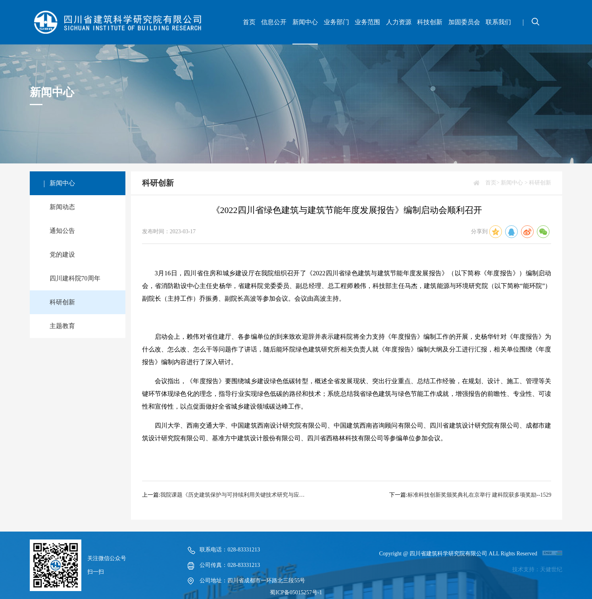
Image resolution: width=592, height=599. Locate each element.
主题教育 (62, 326)
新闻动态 (62, 207)
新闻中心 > (514, 183)
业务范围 (367, 22)
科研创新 (62, 302)
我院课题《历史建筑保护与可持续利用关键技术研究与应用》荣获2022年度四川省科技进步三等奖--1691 (233, 495)
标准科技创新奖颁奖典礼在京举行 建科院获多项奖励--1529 (479, 495)
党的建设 (62, 254)
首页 (249, 22)
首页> (492, 183)
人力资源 (398, 22)
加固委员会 (464, 22)
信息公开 (273, 22)
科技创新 (429, 22)
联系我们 (498, 22)
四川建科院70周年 (75, 278)
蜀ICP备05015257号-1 (296, 592)
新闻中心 (305, 22)
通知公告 (62, 230)
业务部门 (336, 22)
